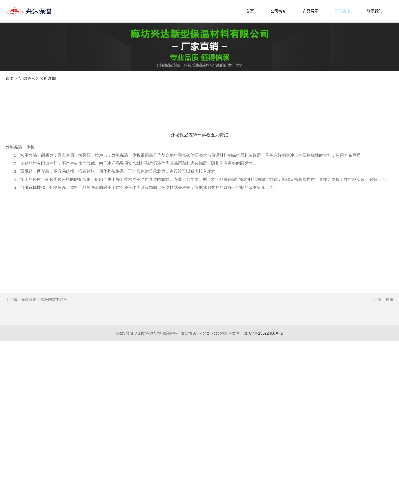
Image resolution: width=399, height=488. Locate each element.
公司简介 (278, 11)
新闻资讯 (342, 11)
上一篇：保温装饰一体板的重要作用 (37, 325)
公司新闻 (48, 78)
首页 (250, 11)
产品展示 (310, 11)
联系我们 (374, 11)
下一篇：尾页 (381, 325)
